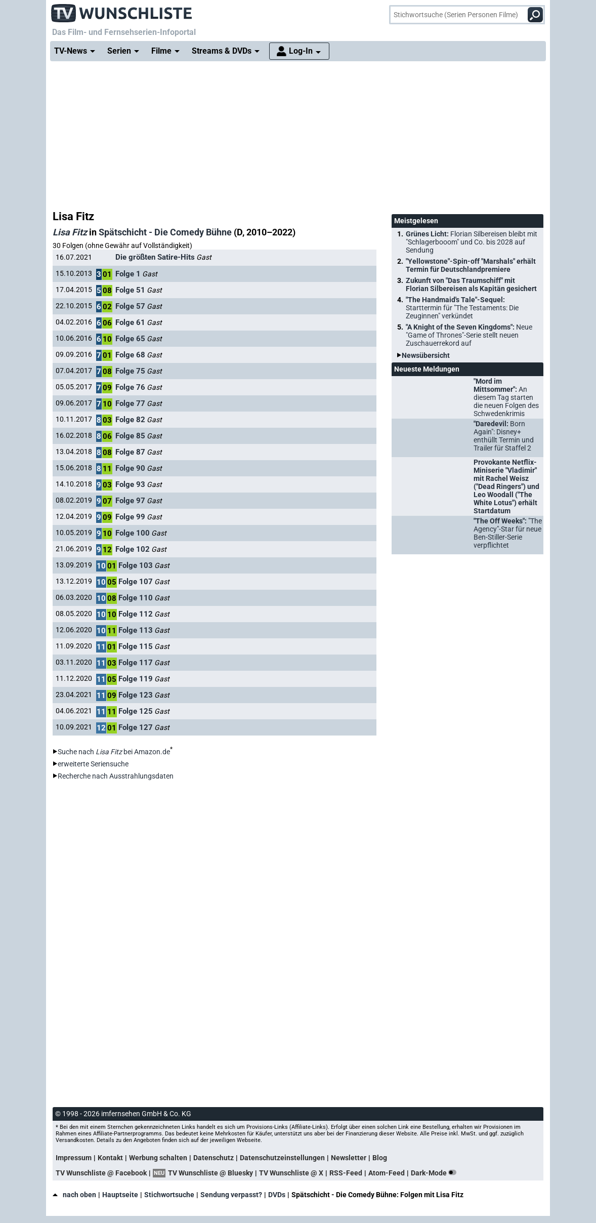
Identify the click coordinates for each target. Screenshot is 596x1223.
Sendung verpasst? (231, 1195)
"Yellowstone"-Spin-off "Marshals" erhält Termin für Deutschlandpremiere (471, 265)
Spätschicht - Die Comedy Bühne (165, 232)
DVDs (276, 1195)
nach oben (74, 1195)
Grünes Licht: (471, 242)
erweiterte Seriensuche (93, 764)
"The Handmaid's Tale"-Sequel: (462, 308)
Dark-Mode (435, 1173)
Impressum (74, 1158)
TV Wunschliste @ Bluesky (210, 1173)
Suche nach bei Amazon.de (114, 752)
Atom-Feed (386, 1173)
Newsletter (348, 1158)
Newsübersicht (426, 355)
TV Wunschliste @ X (291, 1173)
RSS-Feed (345, 1173)
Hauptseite (120, 1195)
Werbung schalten (158, 1158)
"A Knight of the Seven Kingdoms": (469, 335)
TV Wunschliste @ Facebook (101, 1173)
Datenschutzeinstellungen (282, 1158)
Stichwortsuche (169, 1195)
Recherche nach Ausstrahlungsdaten (116, 776)
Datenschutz (213, 1158)
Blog (379, 1158)
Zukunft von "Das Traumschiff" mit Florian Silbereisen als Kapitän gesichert (471, 284)
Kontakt (110, 1158)
